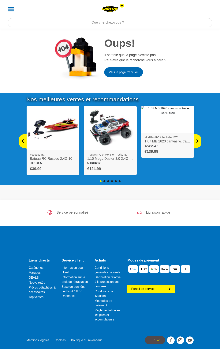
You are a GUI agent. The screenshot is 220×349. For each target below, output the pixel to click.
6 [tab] (120, 181)
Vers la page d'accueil (123, 72)
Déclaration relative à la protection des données (108, 282)
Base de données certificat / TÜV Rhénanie (73, 291)
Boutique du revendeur (86, 340)
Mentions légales (38, 340)
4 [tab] (112, 181)
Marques (35, 272)
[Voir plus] (23, 141)
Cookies (60, 340)
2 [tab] (104, 181)
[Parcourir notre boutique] (110, 22)
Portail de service (151, 288)
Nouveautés (37, 282)
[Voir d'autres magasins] (122, 6)
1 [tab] (101, 181)
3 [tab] (108, 181)
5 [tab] (116, 181)
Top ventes (36, 297)
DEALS (34, 277)
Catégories (36, 267)
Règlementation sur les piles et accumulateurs (108, 315)
